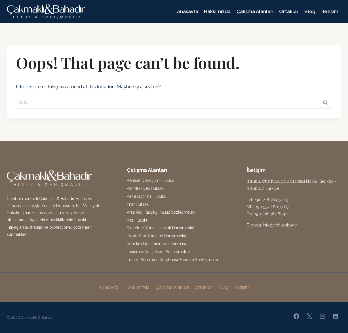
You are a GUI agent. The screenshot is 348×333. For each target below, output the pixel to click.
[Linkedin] (335, 316)
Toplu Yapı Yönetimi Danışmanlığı (157, 236)
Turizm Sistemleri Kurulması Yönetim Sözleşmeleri (173, 259)
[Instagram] (322, 316)
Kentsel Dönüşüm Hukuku (150, 180)
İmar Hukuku (138, 204)
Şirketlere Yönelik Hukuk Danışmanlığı (161, 228)
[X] (309, 316)
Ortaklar (289, 11)
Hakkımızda (217, 11)
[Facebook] (296, 316)
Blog (309, 11)
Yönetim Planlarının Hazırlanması (156, 244)
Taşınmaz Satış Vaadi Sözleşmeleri (158, 251)
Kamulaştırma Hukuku (146, 196)
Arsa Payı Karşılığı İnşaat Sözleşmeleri (161, 212)
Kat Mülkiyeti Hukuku (145, 188)
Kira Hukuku (137, 220)
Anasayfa (187, 11)
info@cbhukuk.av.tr (280, 225)
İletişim (329, 11)
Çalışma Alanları (255, 11)
